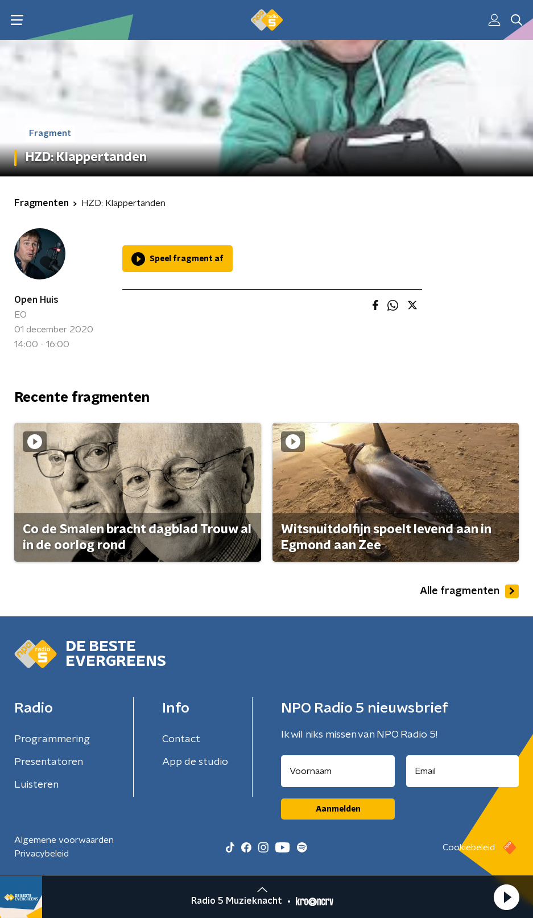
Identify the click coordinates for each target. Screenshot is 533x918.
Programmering (52, 739)
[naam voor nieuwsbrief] (338, 771)
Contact (181, 739)
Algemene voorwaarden (64, 840)
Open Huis (36, 299)
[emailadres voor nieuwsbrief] (462, 771)
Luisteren (36, 785)
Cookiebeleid (469, 847)
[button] (506, 897)
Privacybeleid (41, 853)
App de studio (195, 762)
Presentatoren (48, 762)
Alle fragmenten (469, 591)
